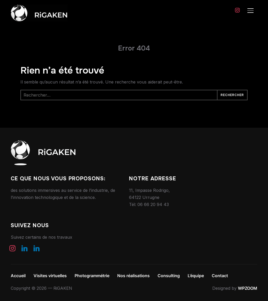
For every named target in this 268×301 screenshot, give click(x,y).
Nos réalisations (133, 275)
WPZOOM (247, 288)
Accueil (18, 275)
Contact (220, 275)
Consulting (169, 275)
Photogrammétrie (92, 275)
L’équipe (196, 275)
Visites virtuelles (50, 275)
